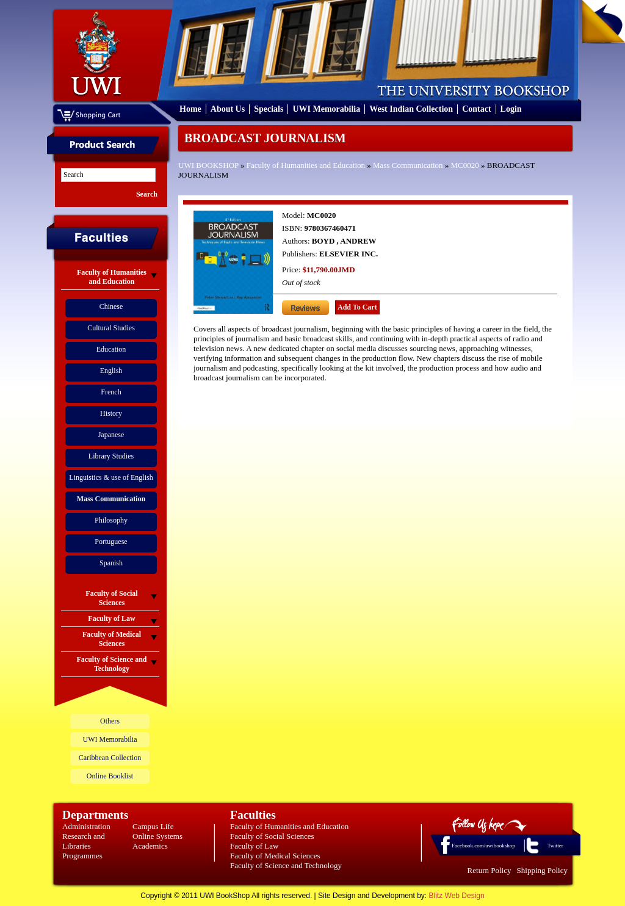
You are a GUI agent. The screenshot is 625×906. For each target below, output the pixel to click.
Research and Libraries (83, 841)
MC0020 (465, 165)
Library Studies (111, 456)
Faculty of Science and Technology (286, 865)
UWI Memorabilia (326, 109)
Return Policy (489, 870)
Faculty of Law (254, 845)
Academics (150, 845)
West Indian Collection (411, 109)
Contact (476, 109)
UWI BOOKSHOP (208, 165)
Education (111, 349)
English (111, 370)
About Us (228, 109)
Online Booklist (110, 776)
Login (511, 109)
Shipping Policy (542, 870)
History (111, 413)
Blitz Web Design (457, 895)
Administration (86, 826)
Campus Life (153, 826)
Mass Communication (408, 165)
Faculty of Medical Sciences (275, 855)
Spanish (111, 563)
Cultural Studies (111, 328)
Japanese (111, 434)
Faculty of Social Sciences (272, 836)
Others (110, 721)
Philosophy (111, 520)
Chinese (111, 306)
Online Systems (157, 836)
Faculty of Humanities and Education (306, 165)
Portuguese (111, 541)
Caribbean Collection (110, 757)
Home (190, 109)
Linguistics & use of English (111, 477)
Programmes (82, 855)
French (111, 392)
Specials (268, 109)
